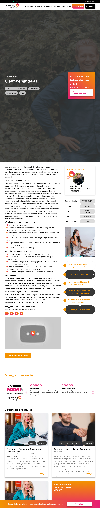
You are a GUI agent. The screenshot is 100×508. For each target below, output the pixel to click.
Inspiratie (48, 6)
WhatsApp (90, 1)
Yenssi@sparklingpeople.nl (80, 188)
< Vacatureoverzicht (11, 76)
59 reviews (19, 393)
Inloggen (90, 6)
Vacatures (29, 6)
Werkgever (66, 6)
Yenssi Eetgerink (76, 186)
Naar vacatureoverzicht (81, 92)
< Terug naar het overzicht (18, 355)
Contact (57, 6)
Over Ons (38, 6)
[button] (26, 392)
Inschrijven (78, 6)
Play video (33, 333)
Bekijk (42, 474)
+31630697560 (75, 191)
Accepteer (79, 504)
